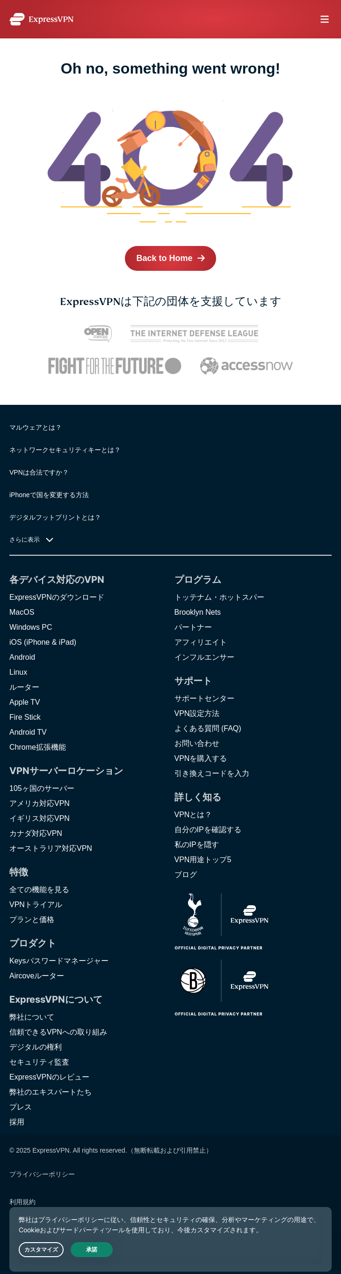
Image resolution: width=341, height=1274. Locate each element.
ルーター (24, 687)
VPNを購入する (200, 758)
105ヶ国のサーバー (41, 788)
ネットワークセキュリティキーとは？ (65, 450)
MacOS (21, 612)
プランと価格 (31, 920)
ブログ (185, 875)
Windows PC (30, 627)
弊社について (31, 1017)
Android (22, 657)
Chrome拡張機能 (37, 747)
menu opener (325, 19)
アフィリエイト (200, 642)
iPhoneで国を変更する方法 (49, 495)
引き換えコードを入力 (211, 773)
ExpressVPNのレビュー (49, 1077)
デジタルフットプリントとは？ (55, 517)
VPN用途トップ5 (203, 860)
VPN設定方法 (197, 713)
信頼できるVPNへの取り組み (58, 1032)
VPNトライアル (35, 905)
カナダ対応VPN (35, 833)
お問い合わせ (196, 743)
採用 (16, 1122)
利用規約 (22, 1202)
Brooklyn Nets (197, 612)
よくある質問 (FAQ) (207, 728)
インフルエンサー (204, 657)
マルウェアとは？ (35, 427)
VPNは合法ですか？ (39, 472)
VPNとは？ (193, 815)
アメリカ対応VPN (39, 803)
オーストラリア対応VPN (50, 848)
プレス (20, 1107)
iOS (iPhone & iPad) (42, 642)
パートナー (193, 627)
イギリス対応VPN (39, 818)
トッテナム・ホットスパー (219, 597)
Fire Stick (25, 717)
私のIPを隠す (196, 845)
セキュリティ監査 (39, 1062)
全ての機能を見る (39, 890)
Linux (18, 672)
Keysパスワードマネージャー (59, 961)
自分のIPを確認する (207, 830)
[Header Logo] (41, 19)
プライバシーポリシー (42, 1174)
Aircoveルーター (36, 976)
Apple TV (24, 702)
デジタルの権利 (35, 1047)
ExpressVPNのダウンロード (56, 597)
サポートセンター (204, 698)
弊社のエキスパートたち (50, 1092)
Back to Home (164, 258)
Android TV (28, 732)
